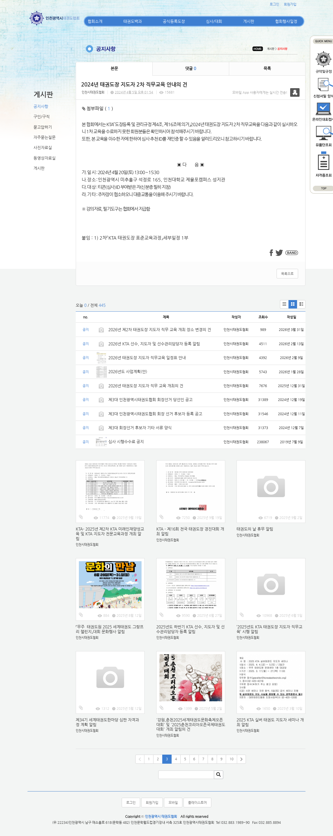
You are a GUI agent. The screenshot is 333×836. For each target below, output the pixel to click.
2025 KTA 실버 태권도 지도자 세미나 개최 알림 (270, 722)
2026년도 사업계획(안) (127, 371)
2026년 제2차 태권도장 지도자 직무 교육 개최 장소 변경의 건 (160, 329)
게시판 (248, 21)
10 (231, 759)
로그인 (274, 4)
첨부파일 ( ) (97, 108)
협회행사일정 (286, 21)
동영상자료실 (44, 158)
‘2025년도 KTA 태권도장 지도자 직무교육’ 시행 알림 (269, 629)
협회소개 (95, 21)
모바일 (173, 803)
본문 (114, 68)
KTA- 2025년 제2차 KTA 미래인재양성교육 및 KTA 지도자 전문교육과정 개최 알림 (110, 534)
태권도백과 (132, 21)
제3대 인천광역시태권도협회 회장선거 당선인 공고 (150, 399)
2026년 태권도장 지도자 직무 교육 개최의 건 (145, 385)
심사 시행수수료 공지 (126, 441)
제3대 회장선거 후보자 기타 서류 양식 (140, 427)
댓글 (190, 68)
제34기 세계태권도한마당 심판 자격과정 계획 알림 (107, 722)
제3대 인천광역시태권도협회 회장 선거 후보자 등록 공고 (155, 413)
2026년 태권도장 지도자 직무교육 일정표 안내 (147, 357)
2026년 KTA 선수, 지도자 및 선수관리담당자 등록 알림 (154, 343)
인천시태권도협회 (93, 92)
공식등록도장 (174, 21)
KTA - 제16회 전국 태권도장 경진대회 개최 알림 (190, 531)
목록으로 (287, 274)
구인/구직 (41, 116)
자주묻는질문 (44, 137)
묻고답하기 (42, 127)
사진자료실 (42, 147)
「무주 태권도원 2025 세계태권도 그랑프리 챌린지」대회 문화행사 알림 (110, 629)
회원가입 (290, 4)
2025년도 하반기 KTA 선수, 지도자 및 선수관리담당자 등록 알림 (190, 629)
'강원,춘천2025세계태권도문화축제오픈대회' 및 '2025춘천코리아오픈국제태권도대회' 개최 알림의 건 (190, 724)
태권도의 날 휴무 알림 (255, 529)
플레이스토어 (197, 803)
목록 (267, 68)
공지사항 (40, 106)
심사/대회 (214, 21)
